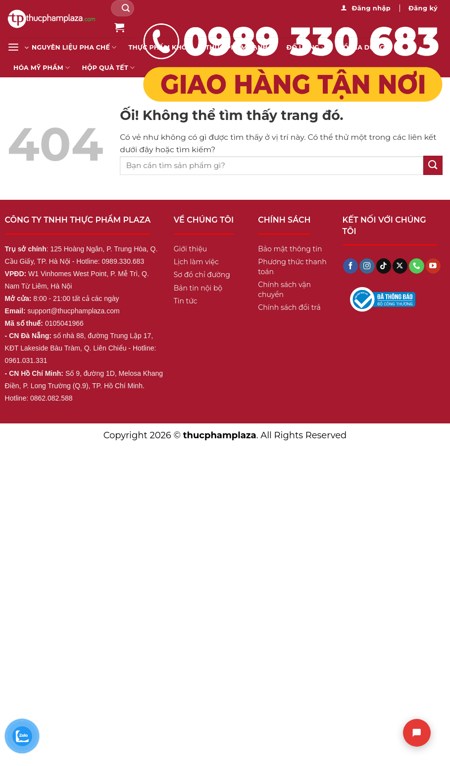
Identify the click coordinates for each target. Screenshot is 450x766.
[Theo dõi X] (400, 266)
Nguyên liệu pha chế (74, 47)
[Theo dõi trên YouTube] (433, 266)
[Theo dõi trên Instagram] (366, 266)
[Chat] (417, 733)
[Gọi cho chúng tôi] (416, 266)
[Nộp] (125, 8)
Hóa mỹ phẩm (41, 67)
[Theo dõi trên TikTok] (383, 266)
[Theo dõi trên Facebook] (350, 266)
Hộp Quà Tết (108, 67)
